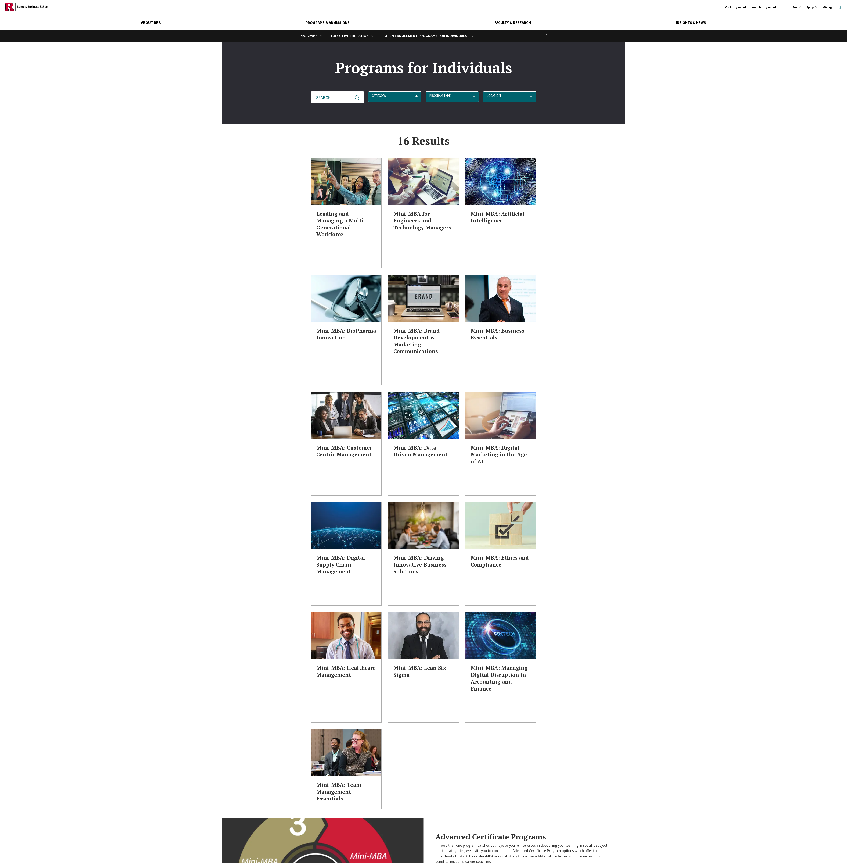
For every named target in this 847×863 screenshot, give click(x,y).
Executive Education (350, 35)
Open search (839, 7)
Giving (827, 7)
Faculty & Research (512, 22)
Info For (792, 7)
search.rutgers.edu (765, 7)
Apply (810, 7)
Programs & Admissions (328, 22)
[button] (394, 97)
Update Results (357, 98)
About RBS (151, 22)
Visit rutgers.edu (736, 7)
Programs (309, 35)
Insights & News (691, 22)
